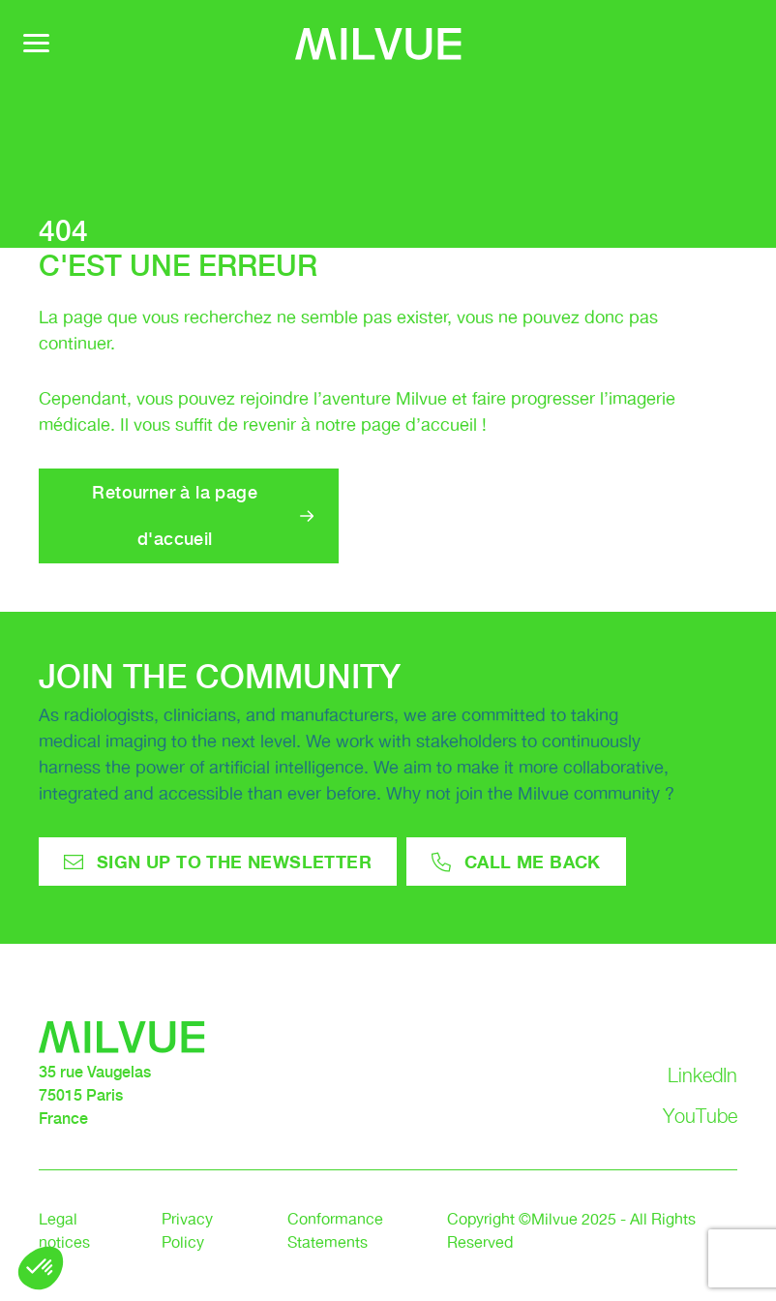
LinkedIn (702, 1075)
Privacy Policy (187, 1232)
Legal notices (64, 1232)
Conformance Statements (335, 1232)
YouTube (700, 1116)
